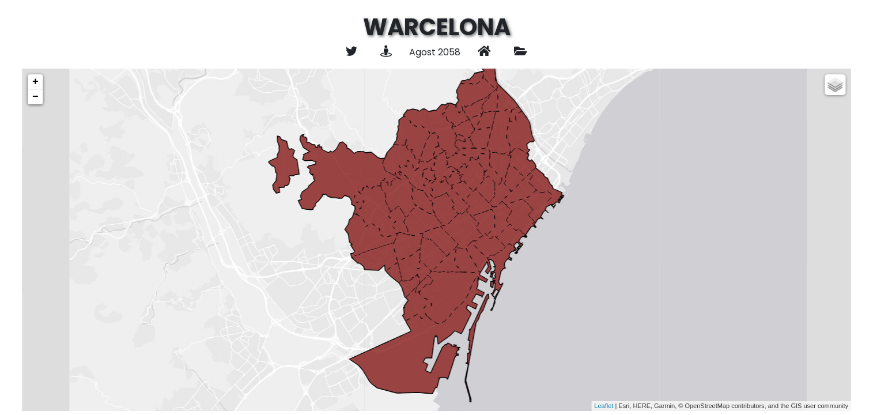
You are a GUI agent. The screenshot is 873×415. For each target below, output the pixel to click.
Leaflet (603, 405)
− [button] (35, 97)
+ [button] (35, 82)
